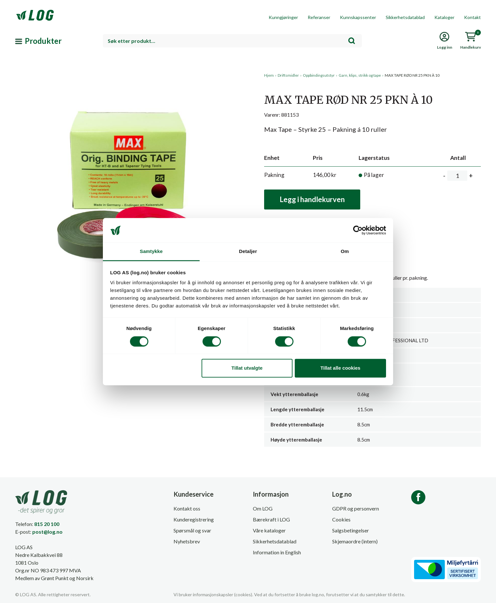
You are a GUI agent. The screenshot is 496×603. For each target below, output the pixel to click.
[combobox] (232, 40)
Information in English (277, 552)
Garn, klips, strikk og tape (360, 75)
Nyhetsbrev (187, 541)
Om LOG (263, 508)
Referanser (319, 17)
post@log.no (47, 532)
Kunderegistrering (194, 519)
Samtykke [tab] (151, 251)
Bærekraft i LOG (271, 519)
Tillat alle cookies (340, 368)
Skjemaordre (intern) (355, 541)
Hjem (269, 75)
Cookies (341, 519)
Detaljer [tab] (248, 251)
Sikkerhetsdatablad (405, 17)
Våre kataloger (269, 530)
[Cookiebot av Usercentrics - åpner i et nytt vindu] (358, 230)
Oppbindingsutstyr (319, 75)
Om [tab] (345, 251)
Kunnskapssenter (358, 17)
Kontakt (472, 17)
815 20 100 (46, 524)
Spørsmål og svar (192, 530)
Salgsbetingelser (350, 530)
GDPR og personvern (355, 508)
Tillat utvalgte (247, 368)
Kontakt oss (187, 508)
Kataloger (444, 17)
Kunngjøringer (283, 17)
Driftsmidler (288, 75)
